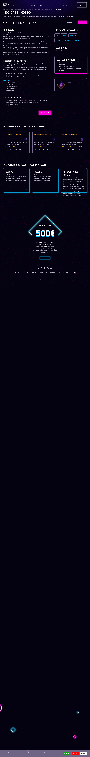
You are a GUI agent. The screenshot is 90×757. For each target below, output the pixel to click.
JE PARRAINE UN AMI (65, 23)
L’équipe (19, 276)
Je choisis (83, 753)
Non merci (75, 753)
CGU (59, 276)
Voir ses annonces (72, 87)
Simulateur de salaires (16, 5)
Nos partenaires (64, 5)
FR (73, 276)
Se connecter (81, 4)
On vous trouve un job (44, 5)
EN (70, 276)
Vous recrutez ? (55, 5)
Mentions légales (51, 276)
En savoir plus (45, 261)
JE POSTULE (80, 23)
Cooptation (26, 276)
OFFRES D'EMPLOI (33, 5)
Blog (72, 4)
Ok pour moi (66, 753)
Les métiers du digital (38, 276)
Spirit (27, 4)
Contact (65, 276)
